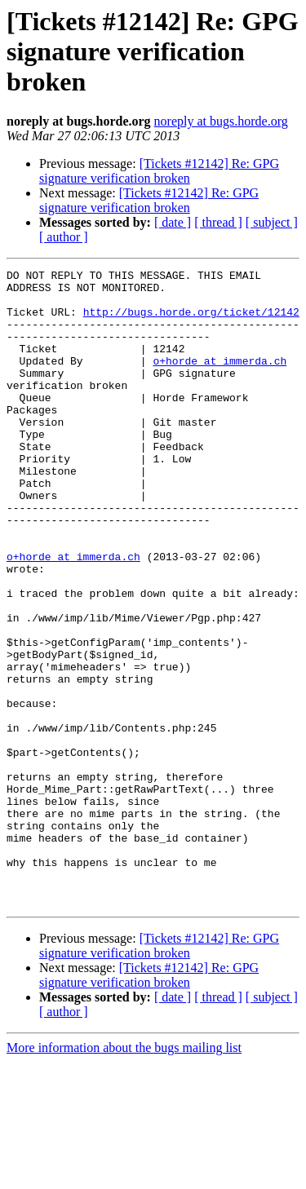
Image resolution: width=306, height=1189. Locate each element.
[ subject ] (272, 222)
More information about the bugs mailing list (124, 1175)
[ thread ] (218, 222)
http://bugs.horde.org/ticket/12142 (191, 321)
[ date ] (172, 222)
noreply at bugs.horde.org (221, 121)
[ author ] (63, 237)
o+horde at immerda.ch (219, 380)
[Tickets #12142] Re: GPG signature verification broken (159, 171)
